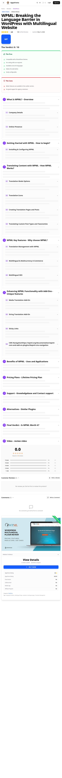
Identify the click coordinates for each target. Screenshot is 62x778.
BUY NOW (31, 567)
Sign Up (56, 2)
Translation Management (40, 595)
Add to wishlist (25, 562)
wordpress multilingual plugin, (29, 595)
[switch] (42, 2)
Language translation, (10, 595)
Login (49, 2)
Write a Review (54, 478)
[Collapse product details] (58, 555)
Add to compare (36, 562)
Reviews (9, 8)
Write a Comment (53, 497)
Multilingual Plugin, (18, 595)
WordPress (16, 8)
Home (3, 8)
